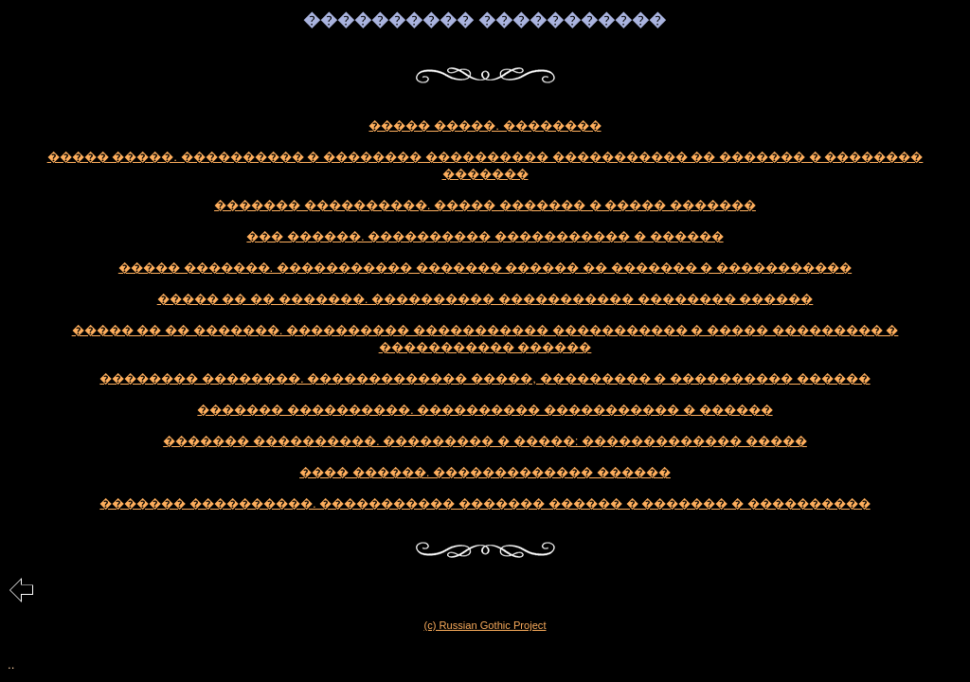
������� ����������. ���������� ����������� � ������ (484, 410)
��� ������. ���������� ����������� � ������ (484, 236)
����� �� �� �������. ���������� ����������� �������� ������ (485, 299)
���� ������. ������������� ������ (485, 472)
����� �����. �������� (484, 125)
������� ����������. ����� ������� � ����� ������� (485, 205)
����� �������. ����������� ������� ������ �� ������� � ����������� (485, 267)
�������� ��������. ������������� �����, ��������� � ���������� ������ (484, 378)
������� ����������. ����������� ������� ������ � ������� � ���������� (484, 503)
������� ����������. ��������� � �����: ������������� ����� (485, 441)
